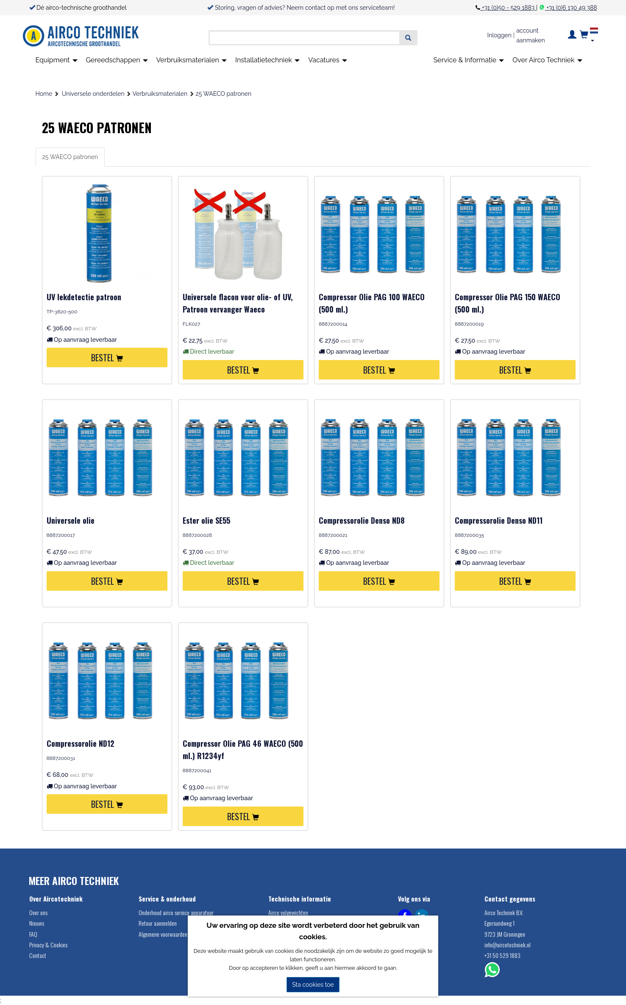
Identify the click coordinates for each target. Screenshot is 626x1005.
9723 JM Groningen (504, 934)
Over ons (38, 912)
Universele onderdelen (93, 93)
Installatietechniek (267, 60)
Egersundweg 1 (499, 922)
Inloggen (499, 35)
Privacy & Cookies (48, 944)
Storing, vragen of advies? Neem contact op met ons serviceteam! (305, 7)
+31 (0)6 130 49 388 (571, 7)
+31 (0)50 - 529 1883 (508, 7)
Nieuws (36, 922)
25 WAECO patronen (223, 93)
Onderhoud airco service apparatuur (176, 912)
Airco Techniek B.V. (503, 912)
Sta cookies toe (313, 984)
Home (44, 93)
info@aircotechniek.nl (507, 944)
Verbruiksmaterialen (191, 60)
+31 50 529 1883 (502, 955)
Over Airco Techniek (547, 60)
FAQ (33, 934)
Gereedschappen (117, 60)
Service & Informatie (469, 60)
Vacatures (327, 60)
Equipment (57, 60)
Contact (37, 955)
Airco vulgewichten (288, 912)
